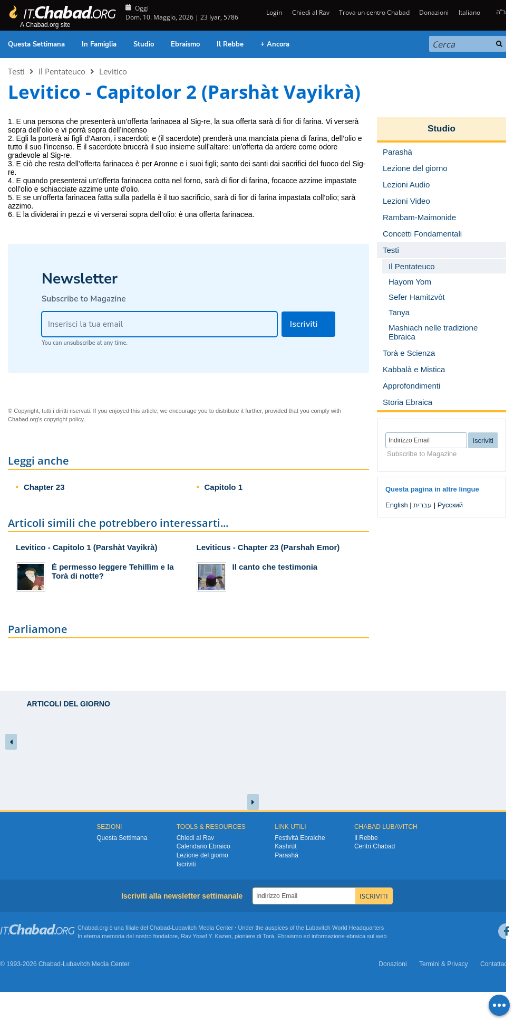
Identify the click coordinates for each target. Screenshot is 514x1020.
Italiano (469, 12)
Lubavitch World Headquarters (345, 927)
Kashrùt (285, 846)
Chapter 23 (44, 487)
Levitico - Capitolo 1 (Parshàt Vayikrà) (86, 547)
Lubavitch (184, 927)
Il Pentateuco (61, 71)
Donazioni (434, 12)
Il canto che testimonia (275, 566)
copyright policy (63, 419)
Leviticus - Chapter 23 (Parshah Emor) (268, 547)
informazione (328, 936)
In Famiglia (99, 44)
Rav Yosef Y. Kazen (206, 936)
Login (273, 12)
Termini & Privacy (443, 964)
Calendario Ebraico (203, 846)
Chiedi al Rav (310, 12)
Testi (16, 71)
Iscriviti (186, 864)
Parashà (286, 855)
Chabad (160, 927)
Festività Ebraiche (300, 838)
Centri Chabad (374, 846)
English (396, 505)
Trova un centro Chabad (374, 12)
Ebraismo (185, 44)
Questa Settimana (36, 44)
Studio (143, 44)
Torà (268, 936)
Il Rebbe (230, 44)
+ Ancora (274, 44)
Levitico (113, 71)
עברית (422, 505)
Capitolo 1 (224, 487)
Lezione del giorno (202, 855)
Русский (450, 505)
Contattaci (494, 964)
